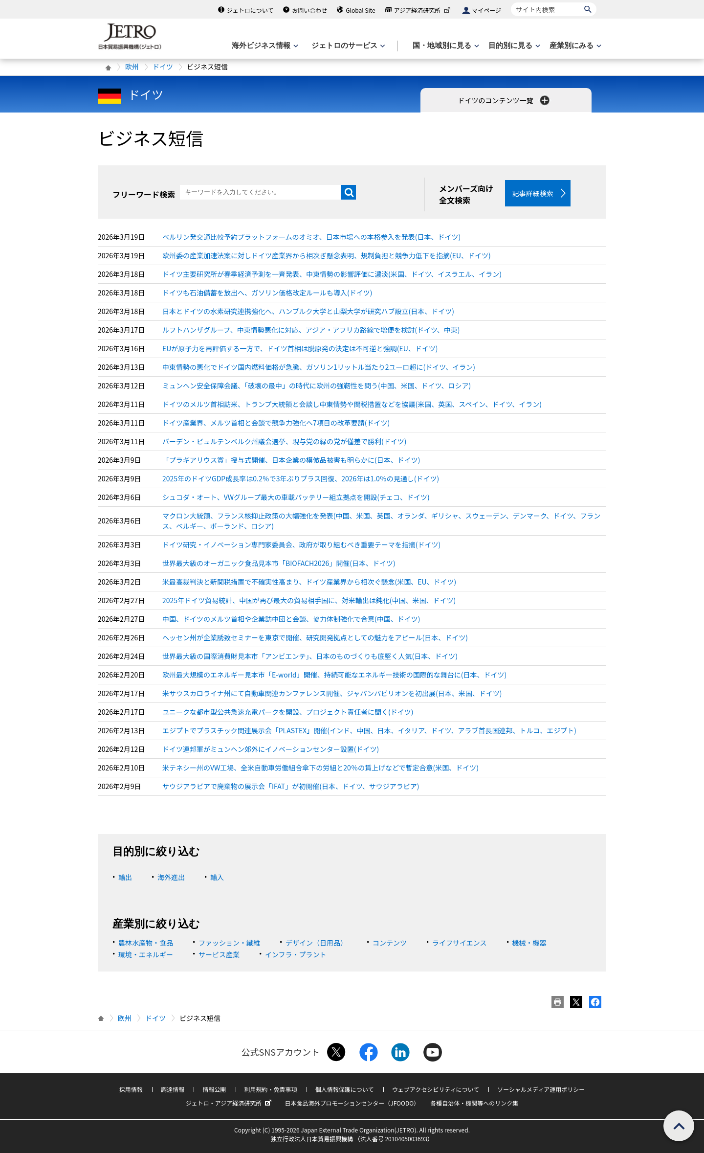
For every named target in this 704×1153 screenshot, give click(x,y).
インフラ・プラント (296, 954)
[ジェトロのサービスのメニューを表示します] (347, 45)
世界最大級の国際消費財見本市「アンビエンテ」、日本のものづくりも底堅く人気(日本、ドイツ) (310, 656)
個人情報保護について (344, 1089)
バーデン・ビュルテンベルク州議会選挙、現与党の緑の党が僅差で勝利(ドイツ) (284, 441)
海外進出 (171, 877)
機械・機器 (529, 943)
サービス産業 (219, 954)
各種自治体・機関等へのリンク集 (474, 1103)
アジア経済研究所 (423, 10)
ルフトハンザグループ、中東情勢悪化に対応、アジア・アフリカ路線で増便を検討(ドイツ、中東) (311, 330)
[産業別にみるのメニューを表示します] (574, 45)
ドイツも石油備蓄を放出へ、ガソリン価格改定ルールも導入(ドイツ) (267, 292)
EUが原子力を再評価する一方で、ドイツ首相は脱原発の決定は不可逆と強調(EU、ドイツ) (300, 348)
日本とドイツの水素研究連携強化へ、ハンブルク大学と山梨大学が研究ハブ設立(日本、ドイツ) (308, 311)
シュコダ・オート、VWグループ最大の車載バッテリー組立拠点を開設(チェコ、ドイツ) (296, 497)
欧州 (132, 66)
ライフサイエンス (459, 943)
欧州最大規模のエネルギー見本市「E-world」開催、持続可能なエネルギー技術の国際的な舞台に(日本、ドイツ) (334, 674)
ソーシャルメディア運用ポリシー (541, 1089)
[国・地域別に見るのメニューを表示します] (445, 45)
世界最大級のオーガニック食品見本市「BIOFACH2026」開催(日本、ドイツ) (279, 563)
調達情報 (172, 1089)
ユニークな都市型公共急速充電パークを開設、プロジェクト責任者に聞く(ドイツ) (287, 712)
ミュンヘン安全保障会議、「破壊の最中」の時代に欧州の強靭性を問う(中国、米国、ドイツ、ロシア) (316, 385)
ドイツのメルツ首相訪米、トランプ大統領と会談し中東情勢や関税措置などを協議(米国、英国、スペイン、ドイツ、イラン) (352, 404)
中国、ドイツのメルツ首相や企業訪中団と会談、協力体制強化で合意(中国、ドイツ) (291, 619)
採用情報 (131, 1089)
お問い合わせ (309, 10)
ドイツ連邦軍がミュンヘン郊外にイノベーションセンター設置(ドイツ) (270, 749)
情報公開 (214, 1089)
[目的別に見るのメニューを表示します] (513, 45)
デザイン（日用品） (316, 943)
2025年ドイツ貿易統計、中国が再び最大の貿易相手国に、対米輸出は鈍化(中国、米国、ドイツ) (309, 600)
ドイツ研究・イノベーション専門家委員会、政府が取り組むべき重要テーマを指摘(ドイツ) (301, 544)
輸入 (217, 877)
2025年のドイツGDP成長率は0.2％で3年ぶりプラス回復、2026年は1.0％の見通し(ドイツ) (300, 478)
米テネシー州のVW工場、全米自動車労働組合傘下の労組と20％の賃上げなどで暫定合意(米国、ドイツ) (320, 767)
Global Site (360, 10)
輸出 (125, 877)
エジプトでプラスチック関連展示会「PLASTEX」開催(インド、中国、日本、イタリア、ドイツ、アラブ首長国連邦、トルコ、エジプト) (369, 730)
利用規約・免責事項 (270, 1089)
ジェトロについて (250, 10)
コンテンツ (390, 943)
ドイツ (163, 66)
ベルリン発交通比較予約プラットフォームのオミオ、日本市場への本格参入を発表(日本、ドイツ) (311, 237)
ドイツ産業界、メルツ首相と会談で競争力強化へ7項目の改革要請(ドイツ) (276, 423)
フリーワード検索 (143, 194)
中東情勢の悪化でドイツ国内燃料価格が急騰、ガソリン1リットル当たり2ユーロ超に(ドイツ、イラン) (318, 367)
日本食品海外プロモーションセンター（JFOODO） (352, 1103)
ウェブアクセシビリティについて (435, 1089)
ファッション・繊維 (229, 943)
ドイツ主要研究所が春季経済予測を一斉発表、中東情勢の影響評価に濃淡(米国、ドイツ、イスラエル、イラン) (332, 274)
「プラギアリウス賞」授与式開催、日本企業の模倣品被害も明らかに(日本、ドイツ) (291, 460)
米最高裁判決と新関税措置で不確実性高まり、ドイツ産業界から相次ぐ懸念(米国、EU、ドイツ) (309, 582)
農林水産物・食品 (145, 943)
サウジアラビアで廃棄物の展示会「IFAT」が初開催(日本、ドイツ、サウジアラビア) (290, 786)
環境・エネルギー (145, 954)
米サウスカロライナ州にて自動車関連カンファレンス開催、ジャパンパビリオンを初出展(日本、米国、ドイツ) (332, 693)
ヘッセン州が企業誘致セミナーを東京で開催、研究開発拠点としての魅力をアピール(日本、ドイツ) (315, 637)
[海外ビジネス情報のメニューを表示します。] (264, 45)
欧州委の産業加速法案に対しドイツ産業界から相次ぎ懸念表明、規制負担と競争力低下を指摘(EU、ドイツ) (326, 255)
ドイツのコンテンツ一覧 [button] (504, 100)
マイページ (486, 10)
